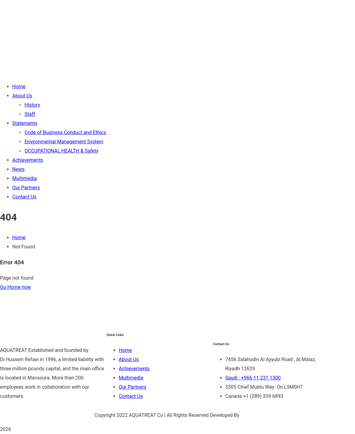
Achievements (134, 369)
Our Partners (132, 387)
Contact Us (131, 396)
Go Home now (15, 287)
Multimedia (131, 378)
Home (18, 237)
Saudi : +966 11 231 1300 (253, 378)
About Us (129, 359)
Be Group (251, 415)
